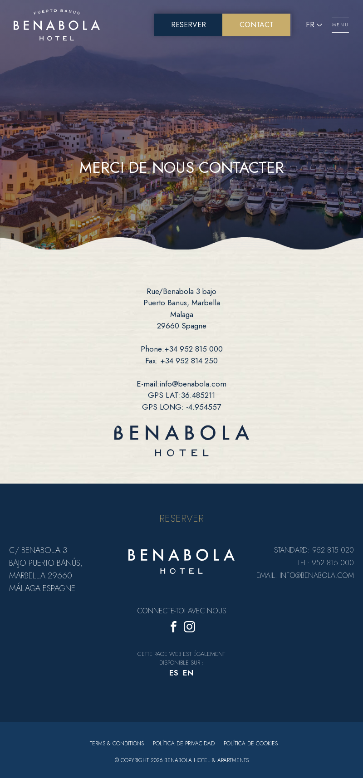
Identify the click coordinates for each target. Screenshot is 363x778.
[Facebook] (173, 628)
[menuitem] (173, 673)
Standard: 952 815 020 (314, 550)
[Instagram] (189, 628)
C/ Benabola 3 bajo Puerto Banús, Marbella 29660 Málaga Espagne (46, 569)
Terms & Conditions (117, 743)
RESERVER (181, 518)
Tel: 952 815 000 (325, 563)
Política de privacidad (184, 743)
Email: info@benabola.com (305, 575)
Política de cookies (251, 743)
